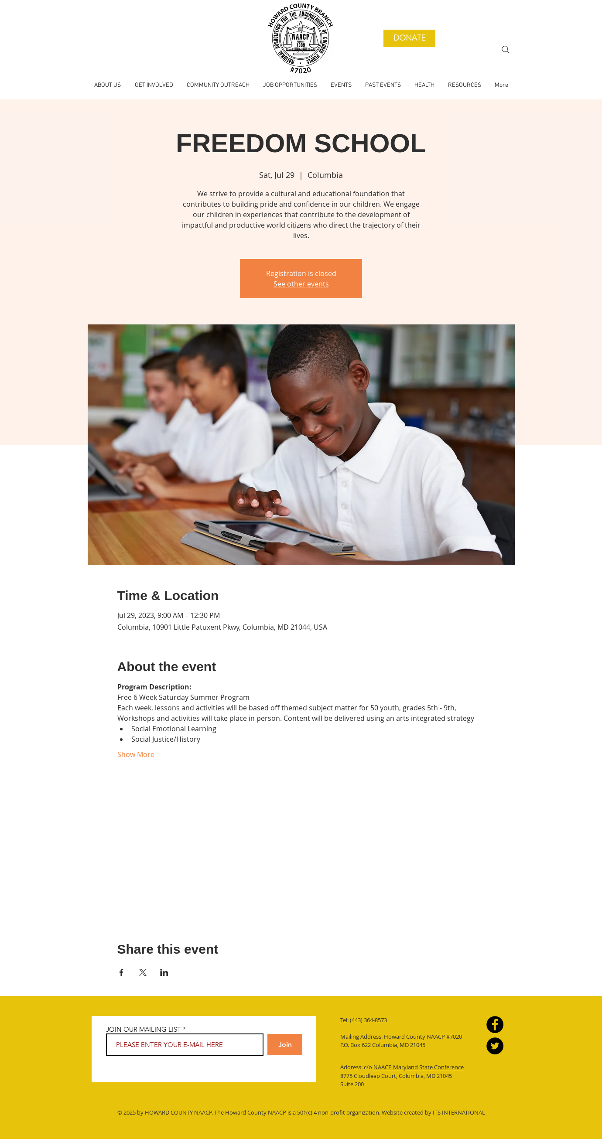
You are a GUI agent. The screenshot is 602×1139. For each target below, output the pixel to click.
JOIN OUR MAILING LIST (143, 1029)
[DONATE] (409, 38)
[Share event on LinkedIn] (164, 972)
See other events (301, 284)
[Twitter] (494, 1045)
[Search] (505, 50)
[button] (382, 85)
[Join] (284, 1044)
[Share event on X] (143, 972)
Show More (135, 754)
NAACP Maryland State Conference (419, 1067)
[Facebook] (494, 1024)
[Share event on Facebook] (121, 972)
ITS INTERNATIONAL (458, 1112)
